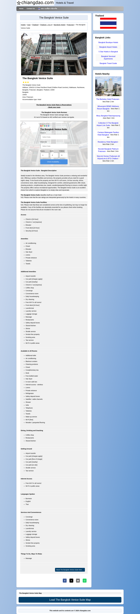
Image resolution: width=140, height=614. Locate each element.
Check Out (43, 142)
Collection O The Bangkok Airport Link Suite (107, 124)
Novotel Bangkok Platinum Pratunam (108, 150)
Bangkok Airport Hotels (108, 47)
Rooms (42, 151)
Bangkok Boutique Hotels (108, 42)
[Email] (78, 581)
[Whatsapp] (85, 581)
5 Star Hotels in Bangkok (108, 52)
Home (21, 8)
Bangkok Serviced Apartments (108, 57)
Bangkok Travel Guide (108, 63)
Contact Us (31, 8)
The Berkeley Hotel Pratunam (108, 99)
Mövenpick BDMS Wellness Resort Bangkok (108, 107)
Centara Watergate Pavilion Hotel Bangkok (108, 133)
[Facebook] (65, 581)
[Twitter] (71, 581)
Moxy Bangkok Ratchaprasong (108, 116)
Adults (52, 151)
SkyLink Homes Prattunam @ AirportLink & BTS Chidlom (108, 157)
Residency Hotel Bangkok (108, 142)
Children (61, 151)
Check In (43, 133)
